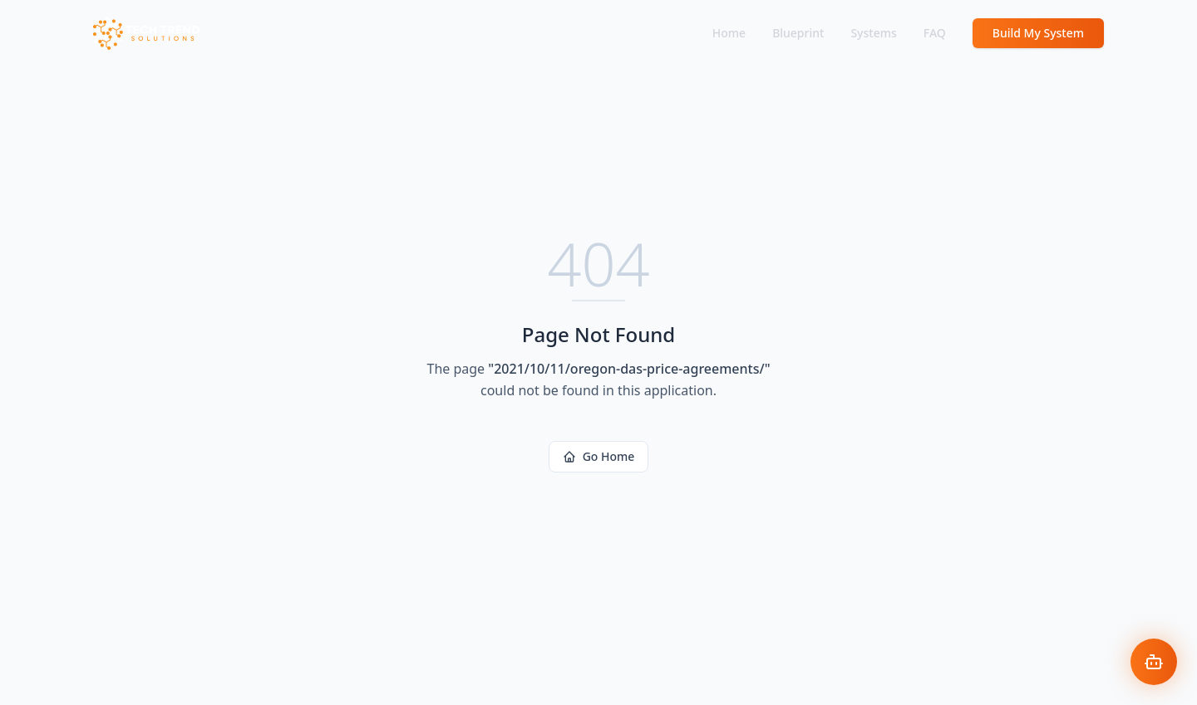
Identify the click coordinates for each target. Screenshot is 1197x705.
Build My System (1038, 33)
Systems (873, 33)
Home (729, 33)
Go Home (599, 456)
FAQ (935, 33)
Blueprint (798, 33)
